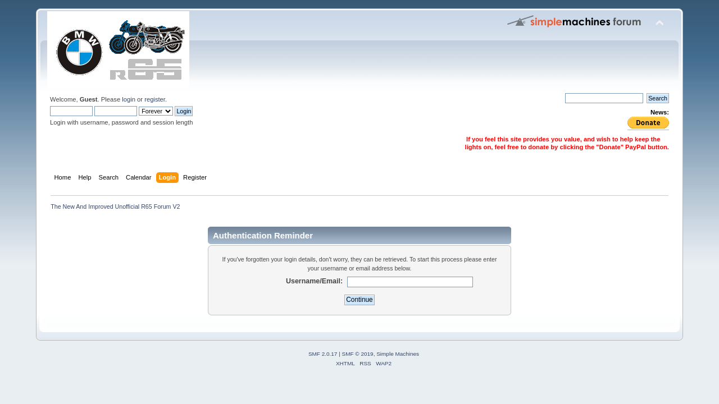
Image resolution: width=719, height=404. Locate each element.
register (154, 99)
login (128, 99)
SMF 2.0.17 (323, 354)
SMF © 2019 (358, 354)
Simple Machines (397, 354)
